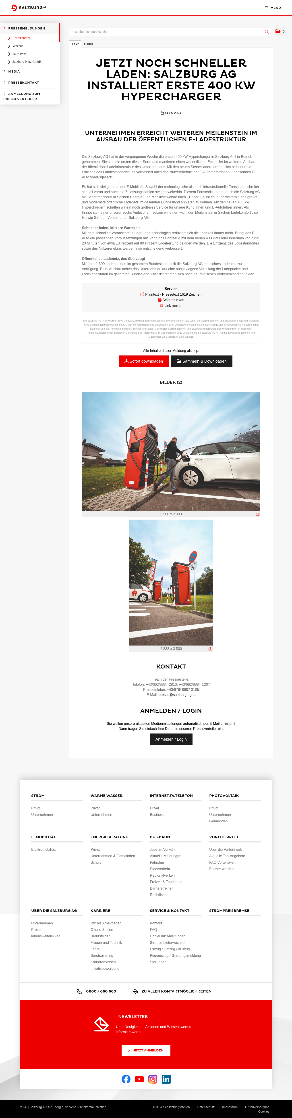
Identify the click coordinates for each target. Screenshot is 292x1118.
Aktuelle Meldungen (165, 856)
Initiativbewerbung (105, 968)
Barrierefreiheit (161, 888)
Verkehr (17, 46)
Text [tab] (75, 44)
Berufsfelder (100, 936)
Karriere (100, 911)
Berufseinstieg (102, 955)
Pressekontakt (21, 83)
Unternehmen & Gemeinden (113, 856)
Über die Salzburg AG (54, 911)
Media (11, 71)
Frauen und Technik (106, 943)
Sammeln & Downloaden (202, 361)
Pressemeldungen (24, 28)
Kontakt (156, 923)
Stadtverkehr (160, 869)
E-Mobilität (43, 837)
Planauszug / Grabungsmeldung (175, 955)
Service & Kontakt (169, 911)
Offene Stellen (102, 930)
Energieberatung (109, 837)
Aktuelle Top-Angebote (227, 856)
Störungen (158, 962)
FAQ (153, 930)
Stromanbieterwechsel (167, 943)
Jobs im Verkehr (163, 849)
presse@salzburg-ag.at (177, 695)
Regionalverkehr (163, 875)
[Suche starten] (267, 32)
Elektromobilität (43, 849)
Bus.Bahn (160, 837)
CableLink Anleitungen (167, 936)
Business (157, 815)
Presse (36, 930)
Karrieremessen (103, 962)
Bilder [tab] (88, 44)
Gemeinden (218, 821)
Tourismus (19, 54)
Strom (38, 796)
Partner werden (221, 869)
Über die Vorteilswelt (225, 849)
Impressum (230, 1107)
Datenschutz (206, 1107)
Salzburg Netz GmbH (26, 61)
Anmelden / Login (171, 739)
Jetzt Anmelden (145, 1050)
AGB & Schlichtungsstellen (171, 1107)
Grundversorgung (257, 1107)
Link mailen (173, 305)
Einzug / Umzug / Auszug (170, 949)
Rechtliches (159, 895)
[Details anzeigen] (257, 514)
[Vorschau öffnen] (171, 451)
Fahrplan (157, 862)
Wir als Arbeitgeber (106, 923)
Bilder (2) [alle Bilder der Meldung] (171, 382)
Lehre (95, 949)
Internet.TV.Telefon (171, 796)
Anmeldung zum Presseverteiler (21, 96)
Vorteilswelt (223, 837)
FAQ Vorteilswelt (222, 862)
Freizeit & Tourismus (166, 882)
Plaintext (152, 294)
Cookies (263, 1111)
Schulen (97, 862)
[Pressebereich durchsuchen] (170, 31)
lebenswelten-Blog (45, 936)
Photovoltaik (224, 796)
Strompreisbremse (229, 911)
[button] (280, 31)
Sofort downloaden (143, 361)
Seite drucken (173, 300)
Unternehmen (21, 38)
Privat (35, 808)
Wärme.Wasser (106, 796)
